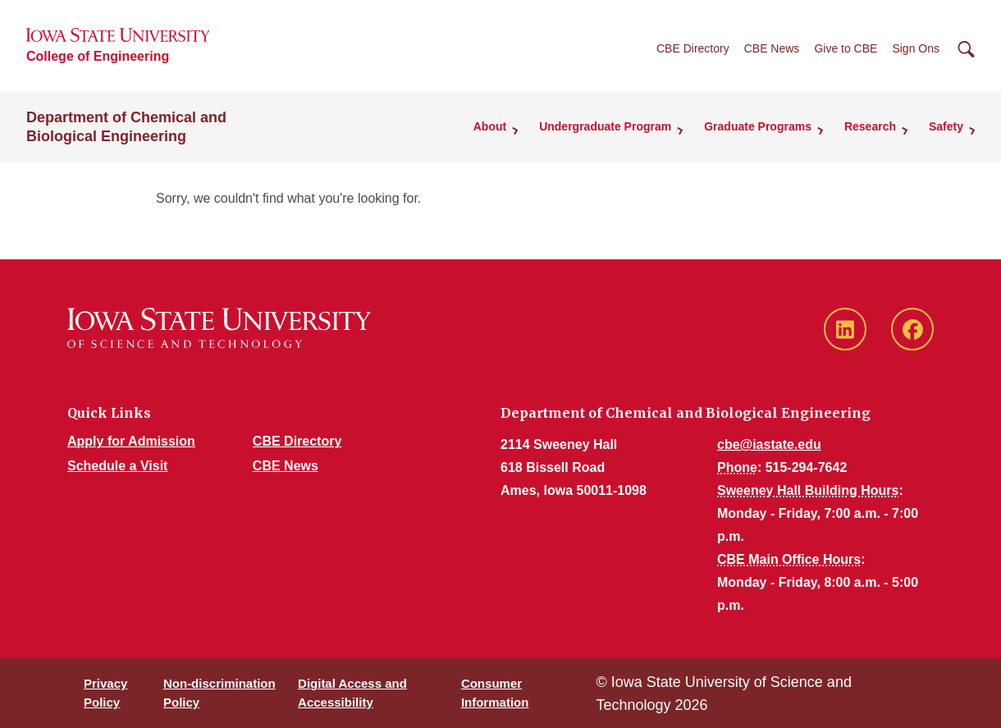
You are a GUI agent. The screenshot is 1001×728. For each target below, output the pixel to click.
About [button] (489, 126)
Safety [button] (946, 126)
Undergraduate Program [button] (605, 126)
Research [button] (870, 126)
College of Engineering (97, 56)
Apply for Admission (131, 441)
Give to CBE (845, 48)
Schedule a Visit (117, 466)
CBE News (772, 48)
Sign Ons (915, 48)
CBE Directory (692, 48)
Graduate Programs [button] (757, 126)
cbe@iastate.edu (769, 444)
